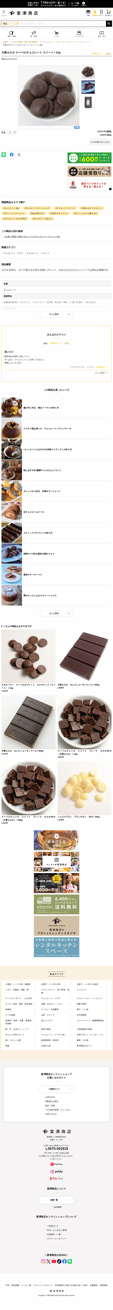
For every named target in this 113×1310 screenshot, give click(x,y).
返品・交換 (49, 1105)
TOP (7, 1285)
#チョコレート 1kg (11, 208)
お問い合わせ (50, 1114)
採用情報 (104, 1285)
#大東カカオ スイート (59, 213)
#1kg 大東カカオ (37, 213)
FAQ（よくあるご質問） (56, 1230)
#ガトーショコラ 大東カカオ (85, 213)
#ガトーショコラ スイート (14, 213)
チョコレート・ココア (52, 42)
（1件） (108, 54)
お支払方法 (49, 1097)
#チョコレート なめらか (42, 219)
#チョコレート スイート (65, 208)
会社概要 (56, 1207)
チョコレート (70, 42)
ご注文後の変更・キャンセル (56, 1110)
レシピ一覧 (26, 1285)
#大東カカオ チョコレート (91, 208)
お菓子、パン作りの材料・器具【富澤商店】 (21, 42)
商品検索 (15, 1285)
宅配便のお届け (51, 1101)
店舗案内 (94, 1285)
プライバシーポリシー (55, 1238)
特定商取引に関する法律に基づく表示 (71, 1285)
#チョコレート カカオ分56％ (15, 219)
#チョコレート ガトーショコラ (37, 208)
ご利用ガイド (52, 1226)
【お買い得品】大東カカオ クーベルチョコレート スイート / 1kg (30, 236)
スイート (83, 42)
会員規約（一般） (53, 1234)
